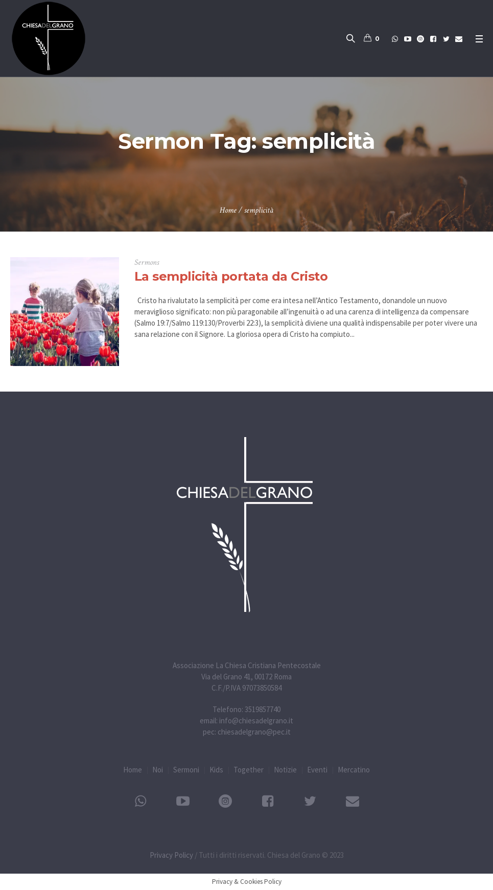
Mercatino (354, 769)
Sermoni (186, 769)
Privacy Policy (171, 855)
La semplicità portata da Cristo (231, 276)
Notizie (285, 769)
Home (228, 210)
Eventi (317, 769)
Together (248, 769)
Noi (157, 769)
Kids (216, 769)
